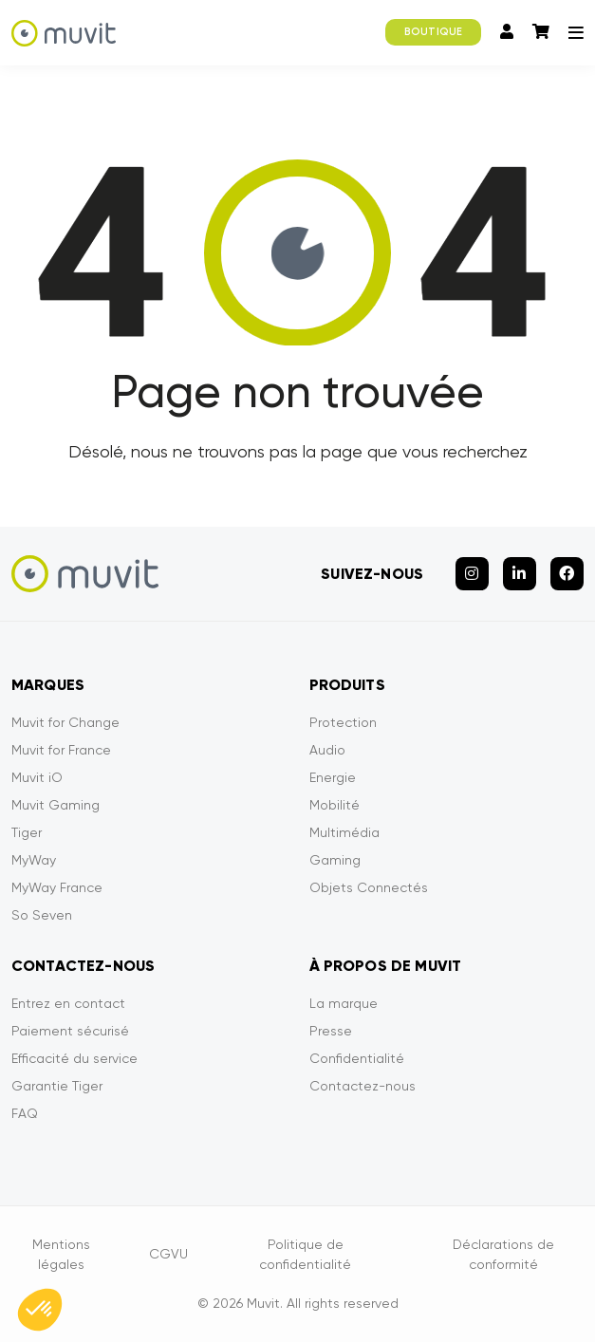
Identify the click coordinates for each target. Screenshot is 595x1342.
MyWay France (56, 887)
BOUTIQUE (433, 32)
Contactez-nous (362, 1085)
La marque (343, 1003)
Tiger (26, 832)
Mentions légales (61, 1254)
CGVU (168, 1253)
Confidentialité (356, 1058)
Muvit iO (37, 777)
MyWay (33, 859)
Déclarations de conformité (503, 1254)
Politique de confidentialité (305, 1254)
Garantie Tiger (56, 1085)
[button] (40, 1310)
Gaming (335, 859)
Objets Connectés (368, 887)
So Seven (41, 915)
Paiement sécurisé (70, 1030)
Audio (327, 749)
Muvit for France (61, 749)
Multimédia (344, 832)
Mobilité (334, 804)
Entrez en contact (68, 1003)
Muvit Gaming (55, 804)
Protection (343, 722)
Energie (332, 777)
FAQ (24, 1113)
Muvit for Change (65, 722)
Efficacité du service (74, 1058)
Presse (330, 1030)
